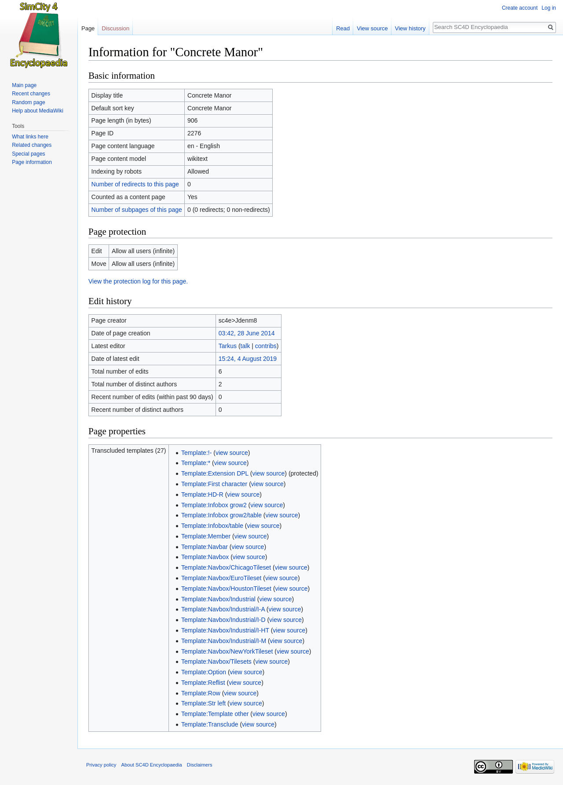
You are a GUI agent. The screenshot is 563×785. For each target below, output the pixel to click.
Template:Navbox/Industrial (218, 599)
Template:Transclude (209, 724)
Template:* (195, 462)
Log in (548, 8)
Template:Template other (215, 713)
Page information (32, 162)
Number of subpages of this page (136, 209)
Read (343, 28)
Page (88, 28)
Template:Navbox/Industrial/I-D (223, 619)
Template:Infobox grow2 (214, 505)
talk (245, 345)
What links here (30, 137)
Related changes (31, 145)
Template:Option (203, 672)
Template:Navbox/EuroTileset (221, 577)
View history (410, 28)
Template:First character (214, 483)
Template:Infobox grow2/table (221, 515)
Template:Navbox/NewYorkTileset (227, 651)
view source (232, 452)
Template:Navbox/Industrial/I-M (223, 640)
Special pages (28, 154)
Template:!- (196, 452)
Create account (519, 8)
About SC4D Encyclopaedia (151, 764)
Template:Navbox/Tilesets (216, 661)
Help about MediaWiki (37, 111)
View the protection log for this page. (138, 281)
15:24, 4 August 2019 (248, 358)
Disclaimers (199, 764)
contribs (266, 345)
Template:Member (205, 536)
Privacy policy (101, 764)
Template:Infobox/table (212, 525)
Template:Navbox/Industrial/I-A (223, 609)
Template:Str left (203, 703)
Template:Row (200, 693)
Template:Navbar (204, 546)
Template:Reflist (203, 682)
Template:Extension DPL (215, 473)
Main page (24, 85)
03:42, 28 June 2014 (247, 333)
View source (372, 28)
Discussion (115, 28)
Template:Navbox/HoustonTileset (226, 588)
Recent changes (31, 94)
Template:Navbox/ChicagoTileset (226, 567)
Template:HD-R (202, 494)
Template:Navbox (205, 556)
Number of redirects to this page (135, 184)
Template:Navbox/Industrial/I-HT (225, 630)
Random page (28, 102)
